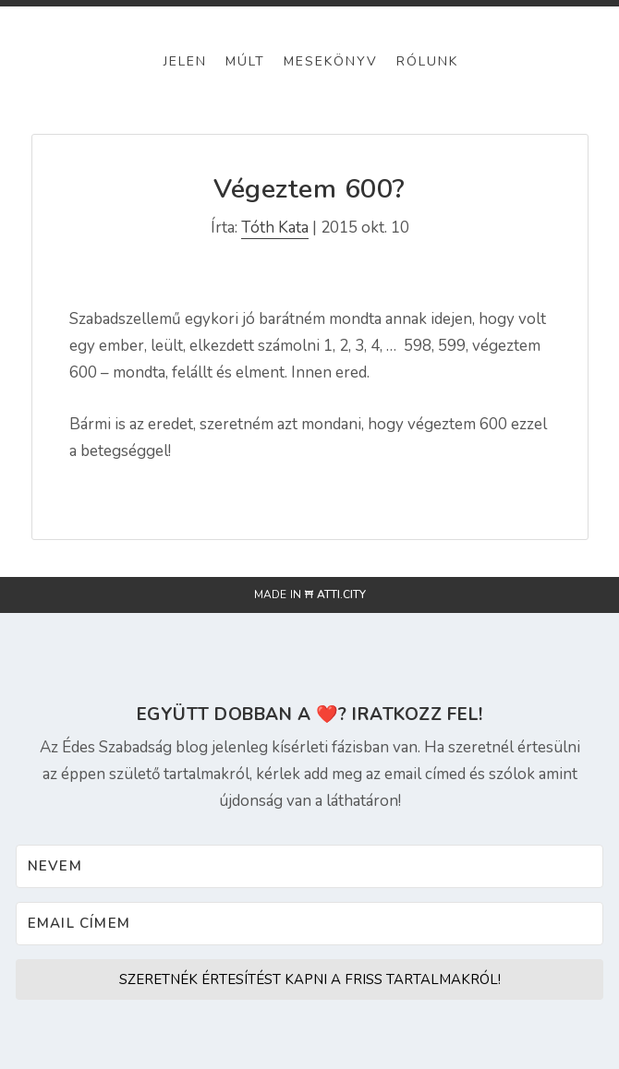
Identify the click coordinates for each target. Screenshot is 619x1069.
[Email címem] (310, 923)
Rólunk (427, 61)
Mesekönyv (331, 61)
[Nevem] (310, 866)
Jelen (185, 61)
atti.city (341, 594)
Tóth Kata (275, 227)
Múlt (245, 61)
